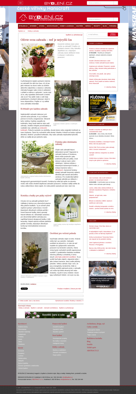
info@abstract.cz (66, 379)
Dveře (20, 339)
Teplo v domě (91, 335)
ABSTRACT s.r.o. (37, 379)
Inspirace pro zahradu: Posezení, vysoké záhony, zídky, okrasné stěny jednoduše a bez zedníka (102, 68)
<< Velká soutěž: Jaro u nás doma (29, 301)
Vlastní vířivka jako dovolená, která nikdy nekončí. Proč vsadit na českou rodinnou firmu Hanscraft (102, 81)
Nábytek (21, 361)
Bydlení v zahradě (36, 308)
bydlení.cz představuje (74, 35)
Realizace (21, 344)
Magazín (92, 221)
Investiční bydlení (58, 327)
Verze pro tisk (76, 289)
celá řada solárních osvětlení (65, 257)
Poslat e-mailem (63, 289)
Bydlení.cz (22, 31)
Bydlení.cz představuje (66, 308)
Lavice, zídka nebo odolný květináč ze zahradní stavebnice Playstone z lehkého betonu (102, 190)
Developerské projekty (60, 338)
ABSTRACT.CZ (93, 351)
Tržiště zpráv (91, 347)
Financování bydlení (59, 324)
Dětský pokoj (22, 358)
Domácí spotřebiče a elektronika (28, 365)
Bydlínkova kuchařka (94, 338)
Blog (88, 341)
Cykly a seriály (92, 327)
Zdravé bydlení (23, 368)
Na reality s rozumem (59, 341)
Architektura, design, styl (96, 324)
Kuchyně (21, 351)
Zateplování (22, 334)
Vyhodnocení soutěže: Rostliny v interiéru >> (69, 301)
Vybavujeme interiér (93, 330)
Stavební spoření (58, 332)
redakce (33, 284)
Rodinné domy (23, 327)
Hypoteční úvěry (58, 329)
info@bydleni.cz (67, 377)
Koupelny (21, 353)
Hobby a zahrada (24, 308)
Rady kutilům (57, 355)
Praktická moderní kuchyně (96, 332)
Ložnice (20, 356)
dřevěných (59, 170)
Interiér (20, 348)
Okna (20, 341)
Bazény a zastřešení (59, 350)
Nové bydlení (57, 335)
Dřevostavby (22, 329)
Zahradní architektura (51, 308)
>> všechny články (110, 87)
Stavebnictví (22, 324)
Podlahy (21, 337)
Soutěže (90, 344)
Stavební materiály (24, 332)
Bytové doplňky (23, 363)
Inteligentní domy (58, 343)
